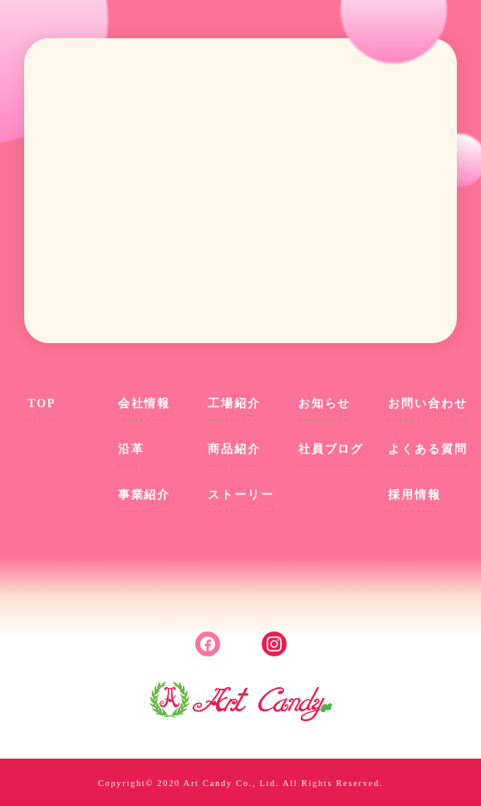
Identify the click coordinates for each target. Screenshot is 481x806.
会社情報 (144, 403)
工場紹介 (234, 403)
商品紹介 (234, 449)
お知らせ (324, 403)
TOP (41, 403)
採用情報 (414, 495)
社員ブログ (331, 449)
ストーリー (240, 495)
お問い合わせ (427, 403)
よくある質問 (427, 449)
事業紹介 (144, 495)
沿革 (131, 449)
